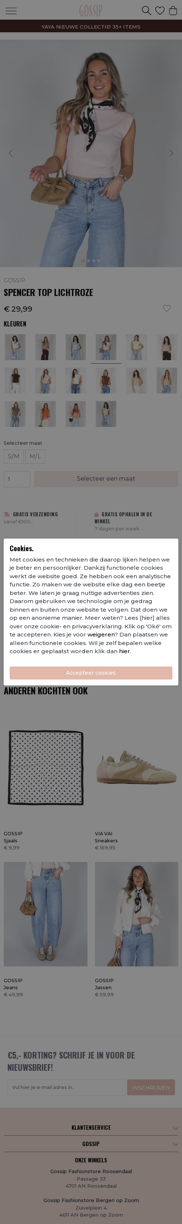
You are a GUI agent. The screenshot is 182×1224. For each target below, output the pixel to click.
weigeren (101, 634)
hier (124, 651)
